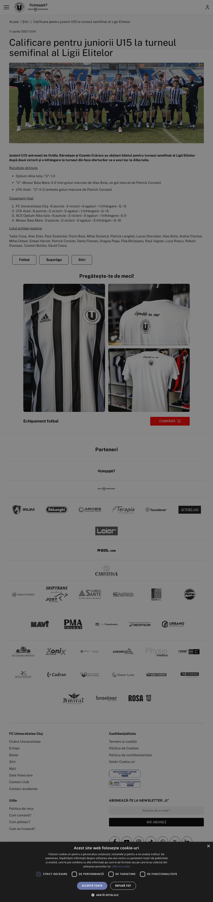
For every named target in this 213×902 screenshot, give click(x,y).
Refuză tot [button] (123, 885)
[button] (106, 895)
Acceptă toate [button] (92, 885)
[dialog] (106, 872)
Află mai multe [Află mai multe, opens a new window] (121, 866)
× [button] (208, 846)
